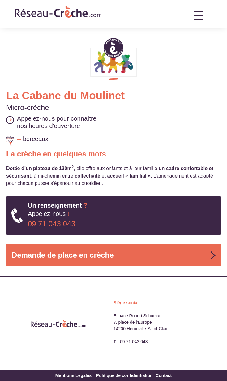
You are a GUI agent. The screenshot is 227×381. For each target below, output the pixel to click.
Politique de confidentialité (123, 375)
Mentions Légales (73, 375)
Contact (164, 375)
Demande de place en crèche (63, 255)
